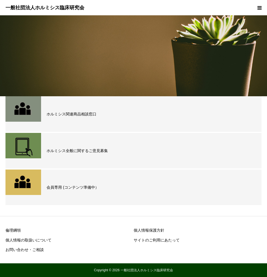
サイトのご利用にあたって (157, 240)
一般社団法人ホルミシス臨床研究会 (44, 7)
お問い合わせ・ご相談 (24, 249)
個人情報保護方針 (149, 230)
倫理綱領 (13, 230)
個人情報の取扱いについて (28, 240)
